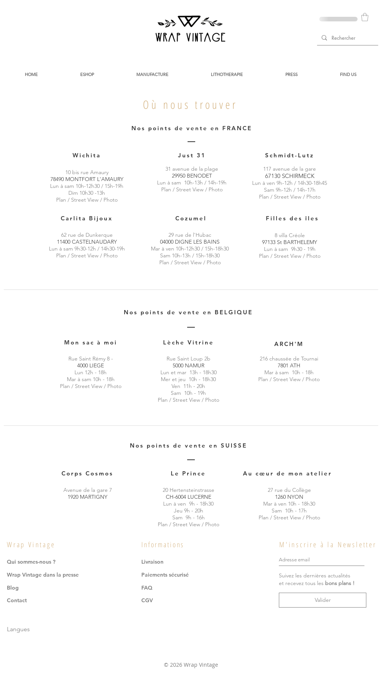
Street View (85, 199)
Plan (61, 199)
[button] (364, 17)
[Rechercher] (347, 37)
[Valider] (322, 600)
